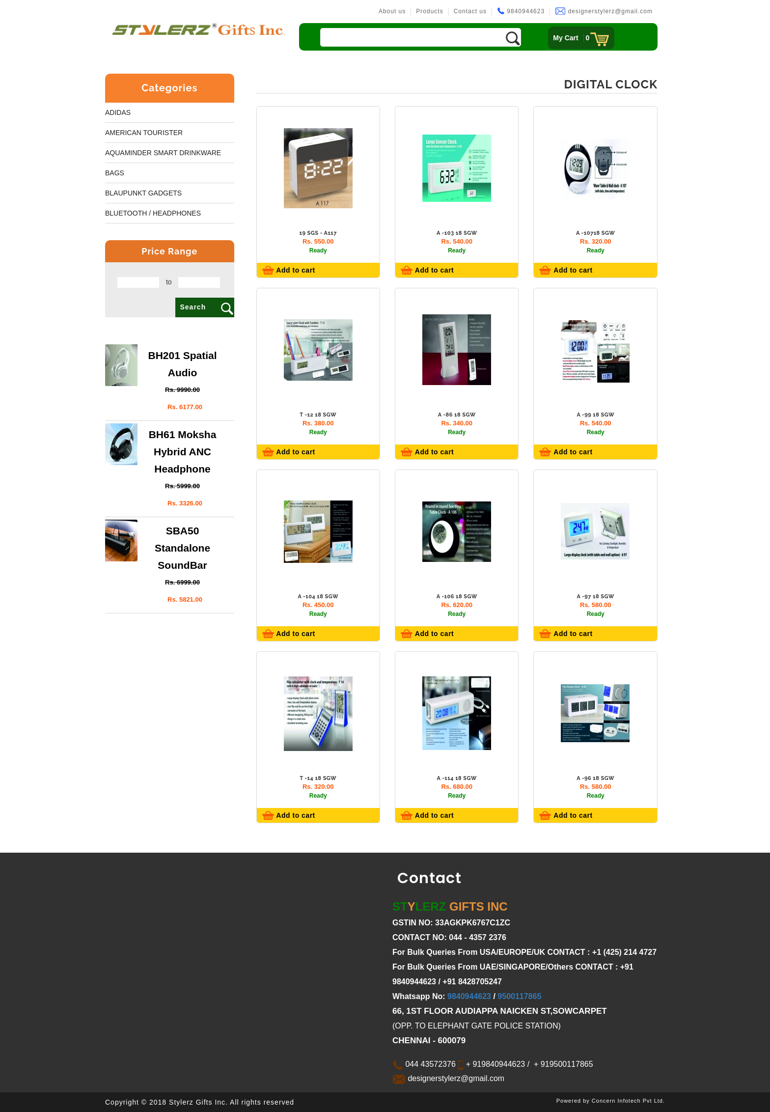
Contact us (470, 11)
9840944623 (521, 11)
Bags (114, 173)
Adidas (118, 112)
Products (429, 11)
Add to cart (295, 270)
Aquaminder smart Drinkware (163, 153)
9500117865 (519, 996)
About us (392, 11)
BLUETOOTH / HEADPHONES (153, 213)
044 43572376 (424, 1064)
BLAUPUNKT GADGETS (143, 193)
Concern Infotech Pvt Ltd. (628, 1101)
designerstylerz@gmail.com (604, 11)
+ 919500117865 (562, 1064)
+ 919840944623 (494, 1064)
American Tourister (144, 133)
